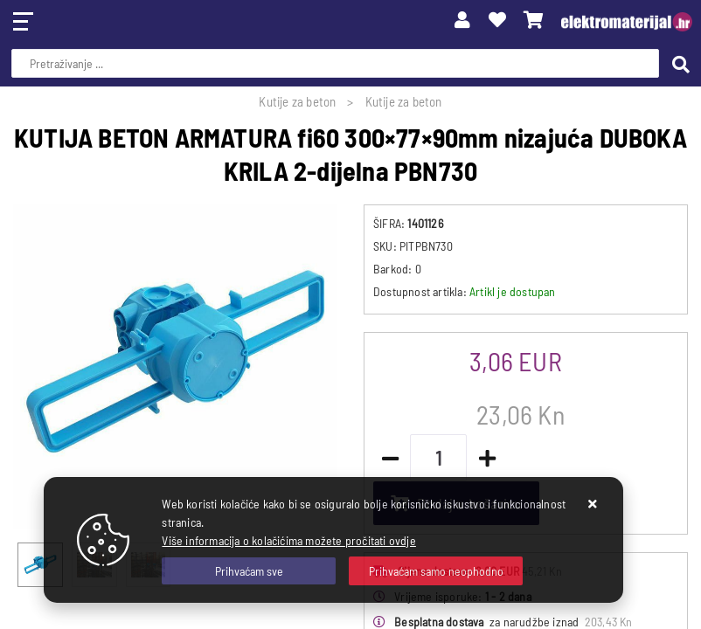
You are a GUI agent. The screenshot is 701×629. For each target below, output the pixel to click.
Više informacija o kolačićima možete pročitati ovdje (288, 540)
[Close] (249, 570)
